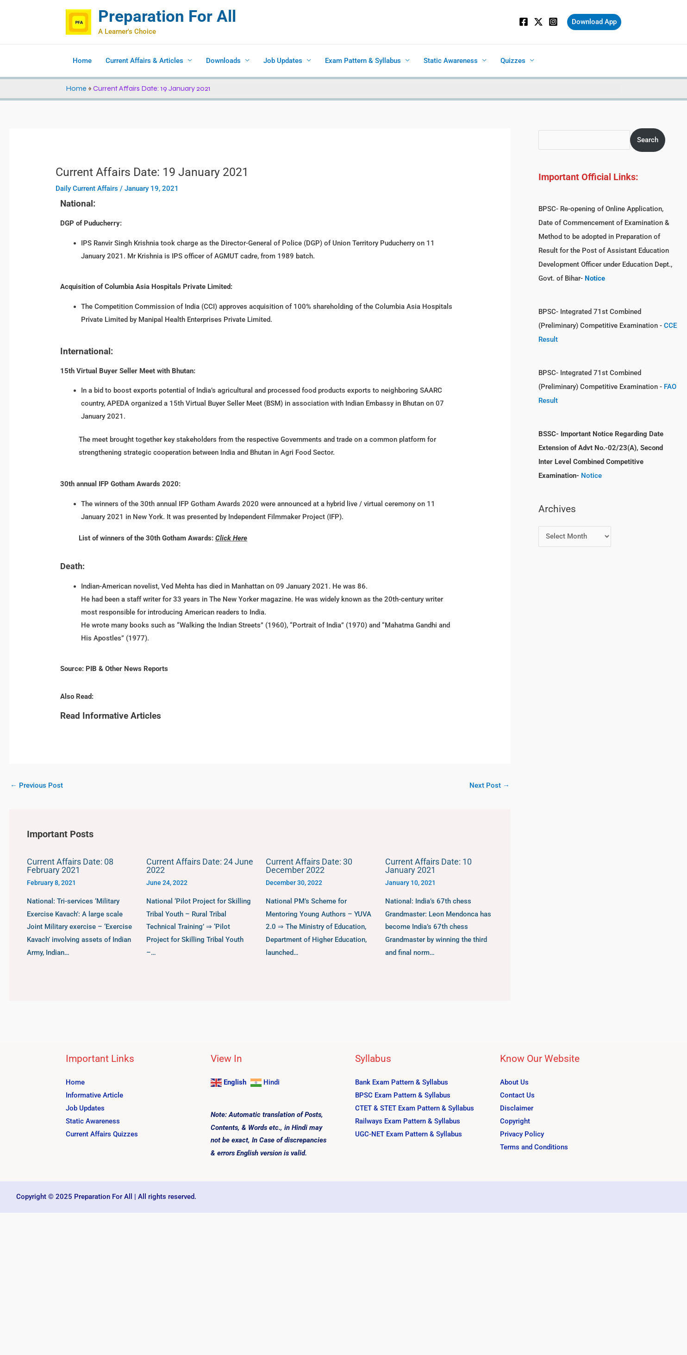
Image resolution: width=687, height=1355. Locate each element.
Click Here (231, 538)
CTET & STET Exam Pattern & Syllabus (414, 1108)
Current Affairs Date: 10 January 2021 (428, 866)
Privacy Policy (522, 1133)
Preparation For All (167, 16)
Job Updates (282, 60)
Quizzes (512, 60)
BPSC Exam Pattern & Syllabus (402, 1095)
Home (82, 60)
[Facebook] (523, 21)
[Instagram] (553, 21)
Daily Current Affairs (87, 188)
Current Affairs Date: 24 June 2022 (199, 866)
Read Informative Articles (110, 715)
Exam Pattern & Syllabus (363, 60)
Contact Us (517, 1095)
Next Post (489, 785)
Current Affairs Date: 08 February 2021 (70, 866)
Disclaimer (516, 1108)
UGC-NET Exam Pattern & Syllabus (408, 1133)
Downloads (223, 60)
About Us (514, 1082)
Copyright (515, 1121)
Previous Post (36, 785)
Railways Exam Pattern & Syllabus (407, 1121)
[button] (594, 22)
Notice (591, 475)
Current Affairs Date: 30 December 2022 (309, 866)
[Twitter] (538, 21)
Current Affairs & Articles (144, 60)
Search (647, 140)
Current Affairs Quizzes (102, 1133)
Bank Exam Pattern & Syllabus (401, 1082)
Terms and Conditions (534, 1146)
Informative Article (94, 1095)
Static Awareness (451, 60)
